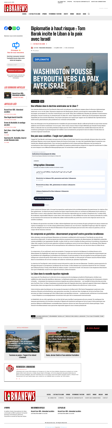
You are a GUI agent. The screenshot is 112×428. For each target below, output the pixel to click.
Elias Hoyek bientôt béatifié (13, 117)
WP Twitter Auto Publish (50, 427)
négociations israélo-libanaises (75, 316)
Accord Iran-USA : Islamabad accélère (18, 94)
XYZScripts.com (63, 427)
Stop (42, 101)
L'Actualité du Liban (18, 97)
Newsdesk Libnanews (45, 47)
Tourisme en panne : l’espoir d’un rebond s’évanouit (22, 356)
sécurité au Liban (37, 318)
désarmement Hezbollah (56, 316)
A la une (6, 134)
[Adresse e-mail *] (15, 65)
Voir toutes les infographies (44, 198)
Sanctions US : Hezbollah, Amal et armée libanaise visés (15, 139)
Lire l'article (35, 101)
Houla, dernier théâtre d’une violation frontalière (62, 355)
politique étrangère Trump (95, 316)
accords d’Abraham (42, 316)
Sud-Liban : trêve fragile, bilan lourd (14, 131)
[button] (88, 14)
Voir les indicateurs (38, 205)
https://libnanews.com (21, 369)
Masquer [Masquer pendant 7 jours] (47, 205)
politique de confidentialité (13, 76)
